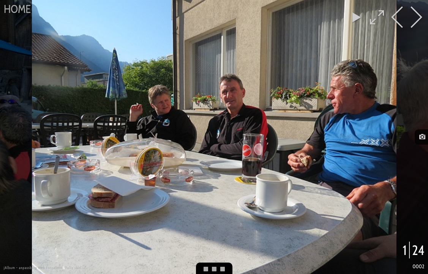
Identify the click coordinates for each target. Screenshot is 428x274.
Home (17, 9)
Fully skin (73, 268)
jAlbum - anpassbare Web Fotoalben (33, 268)
